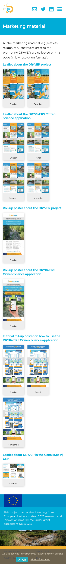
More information (40, 559)
